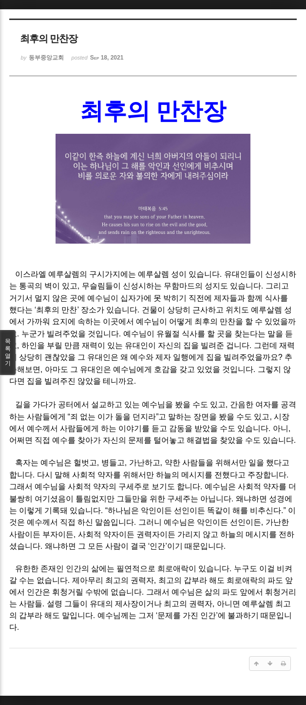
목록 (8, 352)
